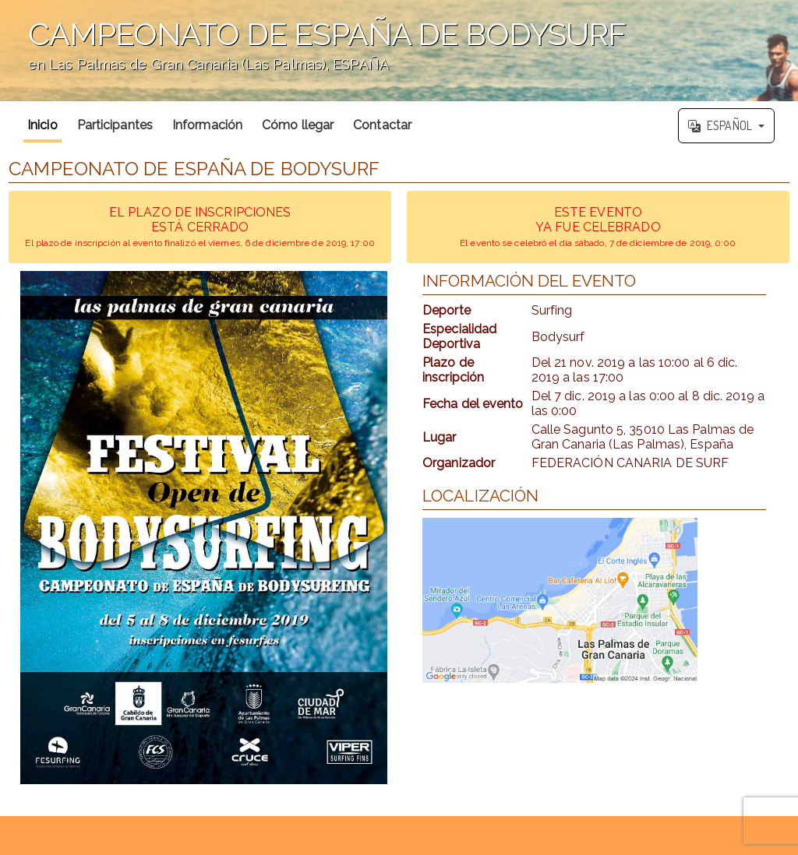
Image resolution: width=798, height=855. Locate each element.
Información (207, 125)
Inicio (42, 125)
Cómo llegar (298, 125)
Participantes (115, 125)
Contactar (382, 125)
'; (399, 50)
